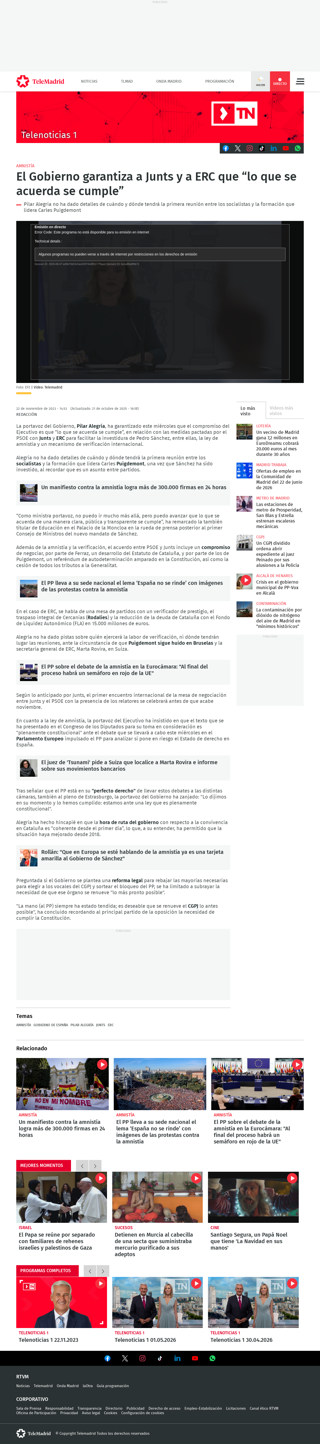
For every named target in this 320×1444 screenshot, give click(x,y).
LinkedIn (274, 148)
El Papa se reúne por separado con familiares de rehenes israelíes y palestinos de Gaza (61, 1197)
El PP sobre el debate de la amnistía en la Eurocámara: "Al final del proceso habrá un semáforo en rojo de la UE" (29, 672)
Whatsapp (298, 148)
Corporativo (32, 1399)
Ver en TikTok (160, 1359)
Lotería (263, 426)
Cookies (110, 1413)
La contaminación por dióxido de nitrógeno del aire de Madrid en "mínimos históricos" (244, 609)
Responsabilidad (59, 1408)
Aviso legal (91, 1413)
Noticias (89, 81)
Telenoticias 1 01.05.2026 (157, 1302)
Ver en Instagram (143, 1358)
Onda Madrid (169, 81)
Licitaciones (236, 1408)
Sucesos (124, 1228)
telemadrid (33, 1433)
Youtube (286, 148)
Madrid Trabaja (271, 465)
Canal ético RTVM (264, 1408)
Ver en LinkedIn (177, 1358)
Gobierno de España (51, 1025)
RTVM (22, 1376)
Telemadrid (43, 1386)
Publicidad (135, 1408)
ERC (111, 1025)
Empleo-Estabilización (203, 1408)
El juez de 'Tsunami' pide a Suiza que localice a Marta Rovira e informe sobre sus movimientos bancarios (29, 768)
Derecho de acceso (164, 1408)
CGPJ (260, 537)
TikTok (262, 148)
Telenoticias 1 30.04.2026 (253, 1302)
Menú (300, 81)
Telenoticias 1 (33, 1333)
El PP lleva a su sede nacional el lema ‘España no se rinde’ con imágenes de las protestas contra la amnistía (29, 588)
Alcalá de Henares (274, 576)
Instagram (250, 148)
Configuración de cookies (142, 1413)
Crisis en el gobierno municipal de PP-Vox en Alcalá (244, 581)
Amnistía (25, 166)
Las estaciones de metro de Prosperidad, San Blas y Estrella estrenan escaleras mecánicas (244, 504)
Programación (219, 81)
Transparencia (90, 1408)
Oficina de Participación (36, 1413)
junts (100, 1025)
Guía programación (113, 1386)
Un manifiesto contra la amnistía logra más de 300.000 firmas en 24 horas (29, 493)
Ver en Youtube (195, 1358)
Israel (25, 1228)
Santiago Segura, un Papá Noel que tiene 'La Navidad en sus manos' (253, 1197)
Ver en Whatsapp (213, 1358)
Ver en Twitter (125, 1359)
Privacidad (69, 1413)
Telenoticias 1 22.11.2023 (61, 1302)
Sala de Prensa (28, 1408)
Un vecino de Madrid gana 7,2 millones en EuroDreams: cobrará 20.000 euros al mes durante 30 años (244, 432)
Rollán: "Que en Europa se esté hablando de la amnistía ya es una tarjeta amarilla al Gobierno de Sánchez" (29, 857)
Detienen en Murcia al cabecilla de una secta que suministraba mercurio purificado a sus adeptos (157, 1197)
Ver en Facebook (107, 1359)
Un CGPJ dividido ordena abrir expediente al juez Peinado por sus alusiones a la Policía (244, 543)
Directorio (114, 1408)
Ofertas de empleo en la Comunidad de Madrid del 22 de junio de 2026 (244, 470)
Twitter (238, 148)
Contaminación (271, 604)
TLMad (127, 81)
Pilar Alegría (82, 1025)
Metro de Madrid (273, 498)
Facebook (226, 148)
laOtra (88, 1386)
